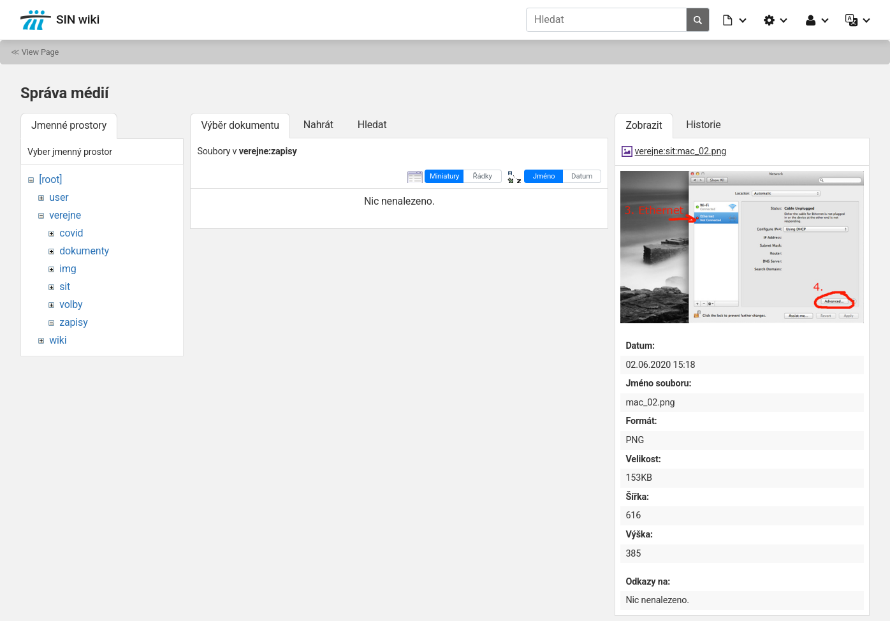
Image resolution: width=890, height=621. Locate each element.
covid (71, 233)
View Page (40, 52)
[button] (735, 19)
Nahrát (318, 125)
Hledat (372, 125)
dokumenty (84, 251)
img (67, 269)
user (58, 197)
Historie (703, 125)
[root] (50, 179)
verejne (65, 215)
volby (70, 304)
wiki (57, 340)
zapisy (73, 322)
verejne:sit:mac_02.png (681, 151)
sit (64, 287)
